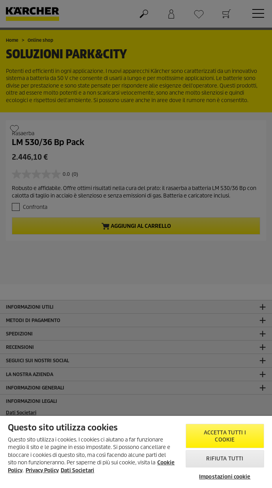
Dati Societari (77, 470)
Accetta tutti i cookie (225, 436)
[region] (136, 452)
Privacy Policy (42, 470)
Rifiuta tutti (224, 458)
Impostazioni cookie (224, 476)
